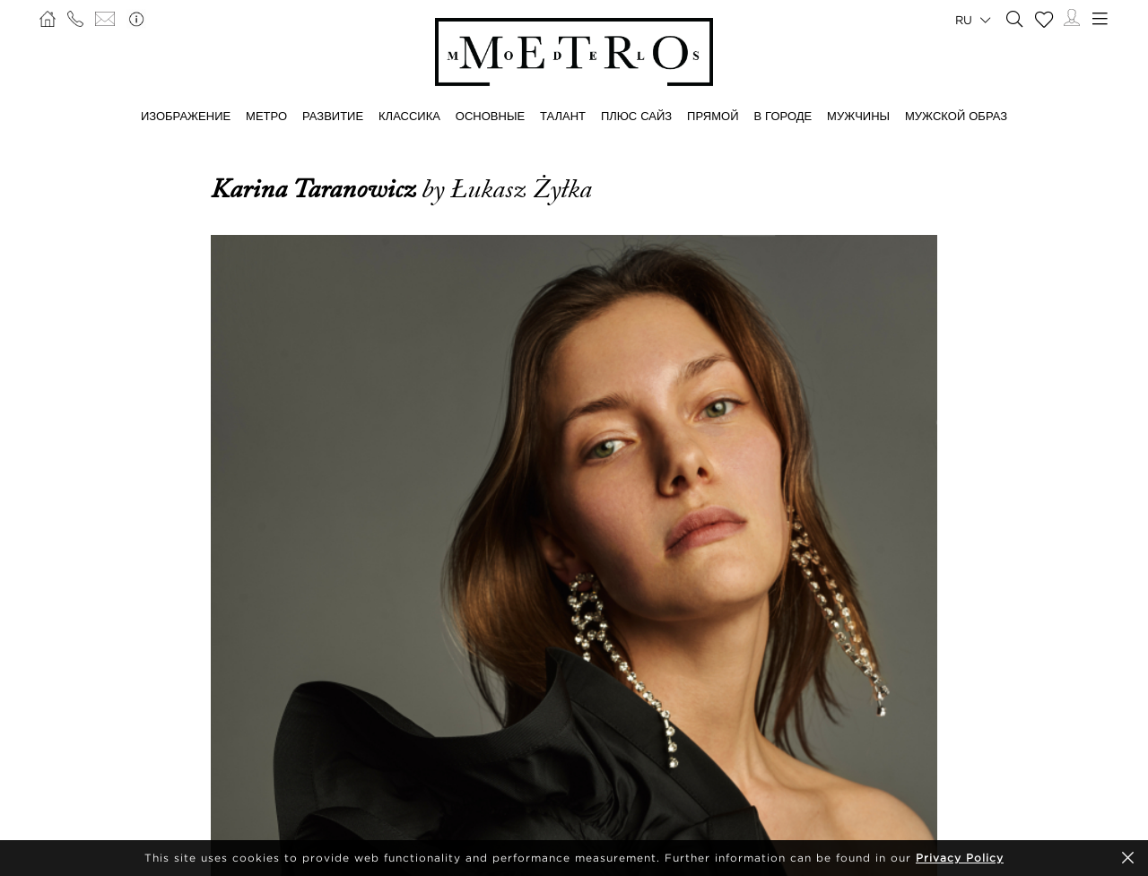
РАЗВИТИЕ (332, 115)
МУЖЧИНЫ (858, 115)
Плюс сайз (636, 115)
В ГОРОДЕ (782, 115)
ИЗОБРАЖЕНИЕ (185, 115)
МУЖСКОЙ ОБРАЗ (956, 115)
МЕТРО (266, 115)
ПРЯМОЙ (712, 115)
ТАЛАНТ (563, 115)
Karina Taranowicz (316, 189)
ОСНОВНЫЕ (490, 115)
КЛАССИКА (409, 115)
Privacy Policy (960, 857)
